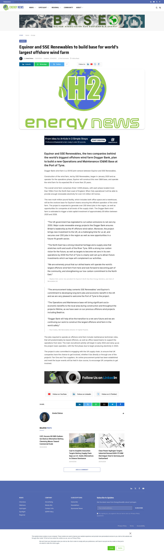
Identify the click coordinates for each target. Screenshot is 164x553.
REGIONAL (55, 7)
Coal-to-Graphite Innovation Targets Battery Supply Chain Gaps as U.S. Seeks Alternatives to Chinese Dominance (81, 454)
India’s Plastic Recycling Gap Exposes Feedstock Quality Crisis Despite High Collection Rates (37, 2)
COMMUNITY (68, 7)
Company (48, 497)
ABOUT (78, 7)
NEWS (31, 7)
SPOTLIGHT (43, 7)
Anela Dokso (29, 58)
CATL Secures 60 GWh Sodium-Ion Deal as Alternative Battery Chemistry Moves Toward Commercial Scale (51, 440)
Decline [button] (120, 548)
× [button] (130, 533)
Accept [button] (111, 548)
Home (27, 35)
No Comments (63, 58)
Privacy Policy (135, 513)
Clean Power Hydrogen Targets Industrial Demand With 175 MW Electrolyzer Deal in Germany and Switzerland (111, 454)
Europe (33, 35)
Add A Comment (82, 469)
